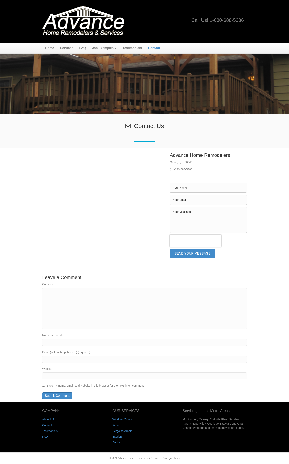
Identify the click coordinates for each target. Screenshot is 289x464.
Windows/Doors (122, 419)
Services (66, 48)
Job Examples (103, 48)
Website (47, 368)
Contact (154, 48)
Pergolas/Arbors (122, 431)
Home (49, 48)
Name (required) (52, 335)
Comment (48, 284)
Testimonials (132, 48)
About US (48, 419)
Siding (116, 425)
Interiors (117, 436)
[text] (208, 188)
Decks (116, 442)
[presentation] (195, 241)
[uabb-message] (208, 220)
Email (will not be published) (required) (66, 352)
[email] (208, 200)
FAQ (82, 48)
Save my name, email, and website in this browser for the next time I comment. (96, 385)
